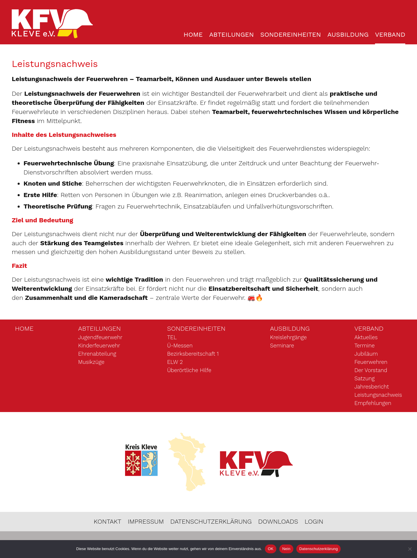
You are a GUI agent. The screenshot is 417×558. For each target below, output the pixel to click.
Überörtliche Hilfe (189, 370)
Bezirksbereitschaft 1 (193, 354)
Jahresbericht (371, 387)
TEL (172, 338)
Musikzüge (91, 362)
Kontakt (107, 521)
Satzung (364, 379)
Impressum (145, 521)
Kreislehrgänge (288, 338)
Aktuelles (366, 338)
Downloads (278, 521)
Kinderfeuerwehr (99, 346)
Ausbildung (348, 34)
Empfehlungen (372, 403)
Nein (286, 549)
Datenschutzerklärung (211, 521)
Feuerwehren (370, 362)
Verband (390, 34)
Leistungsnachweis (378, 395)
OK (270, 549)
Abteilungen (231, 34)
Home (193, 34)
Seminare (282, 346)
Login (314, 521)
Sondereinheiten (290, 34)
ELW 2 (175, 362)
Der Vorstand (370, 370)
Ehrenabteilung (97, 354)
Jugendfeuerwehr (100, 338)
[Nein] (410, 549)
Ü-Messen (180, 346)
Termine (364, 346)
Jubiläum (366, 354)
